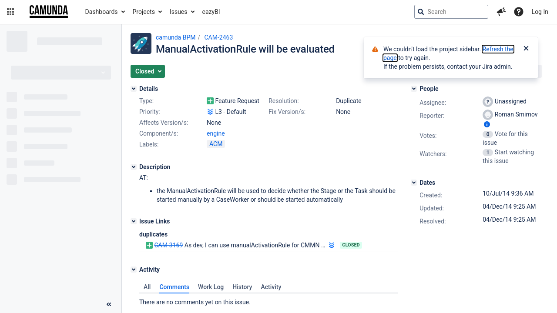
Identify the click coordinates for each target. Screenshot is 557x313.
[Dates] (414, 183)
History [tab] (242, 286)
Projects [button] (144, 11)
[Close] (526, 49)
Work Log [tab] (211, 286)
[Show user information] (486, 124)
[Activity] (134, 269)
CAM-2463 (218, 37)
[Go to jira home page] (48, 11)
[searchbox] (451, 12)
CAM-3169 (168, 245)
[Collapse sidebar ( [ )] (109, 304)
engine (216, 133)
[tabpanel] (268, 299)
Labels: (148, 144)
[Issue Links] (134, 221)
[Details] (134, 89)
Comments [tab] (174, 286)
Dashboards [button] (101, 11)
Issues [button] (179, 11)
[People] (414, 89)
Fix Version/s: (286, 111)
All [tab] (147, 286)
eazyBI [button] (211, 11)
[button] (10, 11)
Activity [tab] (271, 286)
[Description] (134, 167)
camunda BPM (175, 37)
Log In (540, 11)
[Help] (519, 12)
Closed (351, 245)
